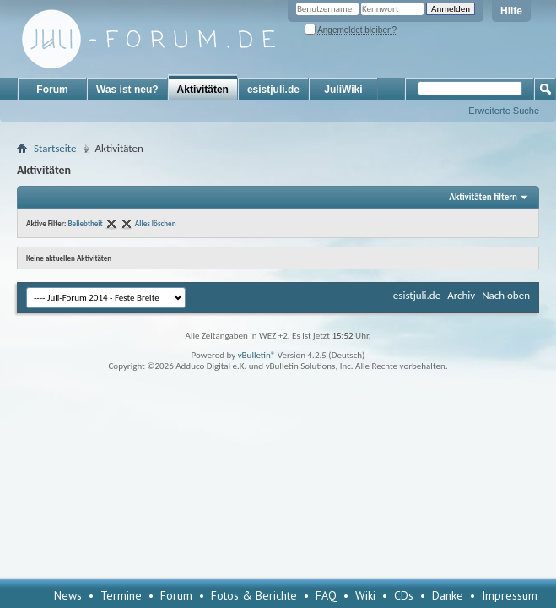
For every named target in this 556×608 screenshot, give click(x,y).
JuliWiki (343, 89)
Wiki (365, 595)
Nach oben (506, 295)
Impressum (509, 595)
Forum (51, 89)
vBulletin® (257, 355)
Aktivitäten (203, 89)
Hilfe (511, 11)
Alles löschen (155, 223)
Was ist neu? (127, 89)
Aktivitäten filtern (483, 197)
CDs (403, 595)
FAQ (326, 595)
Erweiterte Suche (503, 111)
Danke (447, 595)
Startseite (55, 148)
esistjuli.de (273, 89)
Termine (121, 595)
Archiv (461, 295)
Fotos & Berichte (254, 595)
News (68, 595)
